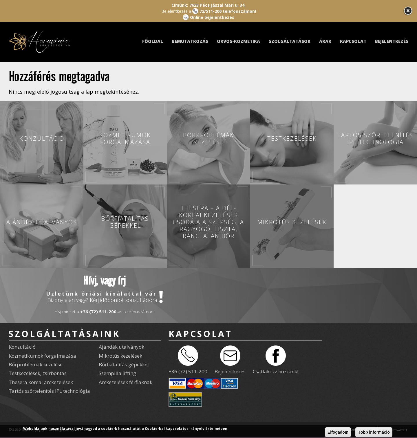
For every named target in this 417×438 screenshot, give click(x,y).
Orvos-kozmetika (238, 41)
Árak (325, 41)
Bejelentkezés (391, 41)
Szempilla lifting (117, 373)
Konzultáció (22, 346)
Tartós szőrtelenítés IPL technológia (49, 391)
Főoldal (152, 41)
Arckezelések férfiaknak (125, 382)
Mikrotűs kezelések (120, 355)
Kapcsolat (353, 41)
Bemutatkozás (190, 41)
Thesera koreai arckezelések (41, 382)
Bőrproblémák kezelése (36, 364)
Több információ (374, 432)
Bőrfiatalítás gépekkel (124, 364)
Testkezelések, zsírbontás (38, 373)
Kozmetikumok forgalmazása (42, 355)
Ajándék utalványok (121, 346)
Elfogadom (338, 432)
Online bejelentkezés (212, 17)
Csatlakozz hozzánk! (275, 371)
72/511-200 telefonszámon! (228, 11)
